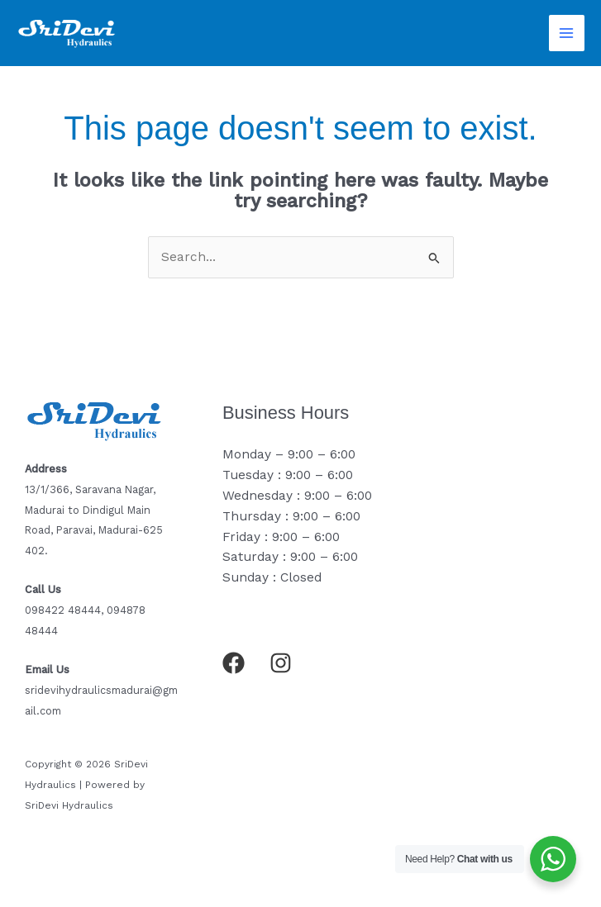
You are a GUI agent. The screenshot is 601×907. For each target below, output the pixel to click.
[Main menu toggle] (566, 32)
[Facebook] (233, 663)
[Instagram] (280, 663)
